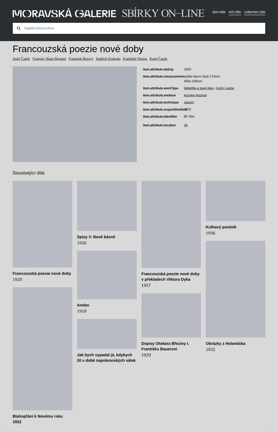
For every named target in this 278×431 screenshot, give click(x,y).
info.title (235, 12)
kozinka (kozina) (195, 95)
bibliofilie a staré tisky (199, 88)
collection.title (254, 12)
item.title (219, 12)
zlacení (189, 102)
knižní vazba (225, 88)
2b (186, 125)
